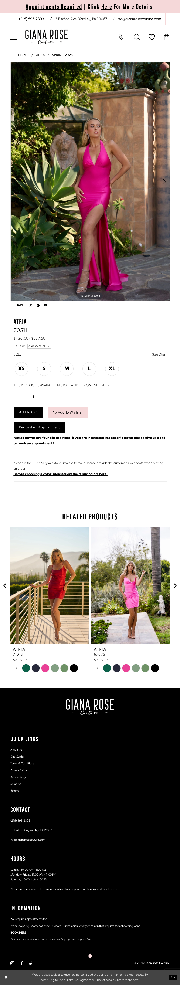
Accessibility (18, 777)
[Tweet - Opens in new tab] (31, 305)
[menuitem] (90, 19)
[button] (13, 37)
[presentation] (49, 585)
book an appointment (35, 443)
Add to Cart (28, 412)
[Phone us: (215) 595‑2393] (31, 19)
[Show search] (136, 37)
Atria (40, 55)
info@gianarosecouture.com (27, 840)
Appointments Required (54, 6)
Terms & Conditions (22, 763)
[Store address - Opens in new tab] (80, 19)
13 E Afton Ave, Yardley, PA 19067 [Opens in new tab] (31, 830)
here (136, 980)
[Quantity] (26, 397)
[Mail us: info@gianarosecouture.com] (138, 19)
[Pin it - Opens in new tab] (38, 305)
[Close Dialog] (6, 977)
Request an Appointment (39, 427)
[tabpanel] (90, 181)
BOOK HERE (18, 932)
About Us (16, 750)
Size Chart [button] (159, 354)
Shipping (15, 784)
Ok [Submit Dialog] (173, 977)
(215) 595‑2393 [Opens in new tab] (20, 820)
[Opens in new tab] (61, 474)
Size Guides (17, 756)
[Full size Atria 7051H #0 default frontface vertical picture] (90, 181)
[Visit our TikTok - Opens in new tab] (30, 963)
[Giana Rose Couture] (46, 37)
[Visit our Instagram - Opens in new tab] (12, 963)
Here (106, 6)
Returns (14, 790)
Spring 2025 (62, 55)
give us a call (155, 438)
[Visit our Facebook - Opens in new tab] (22, 963)
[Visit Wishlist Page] (151, 37)
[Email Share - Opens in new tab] (45, 305)
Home (23, 55)
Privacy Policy (18, 770)
